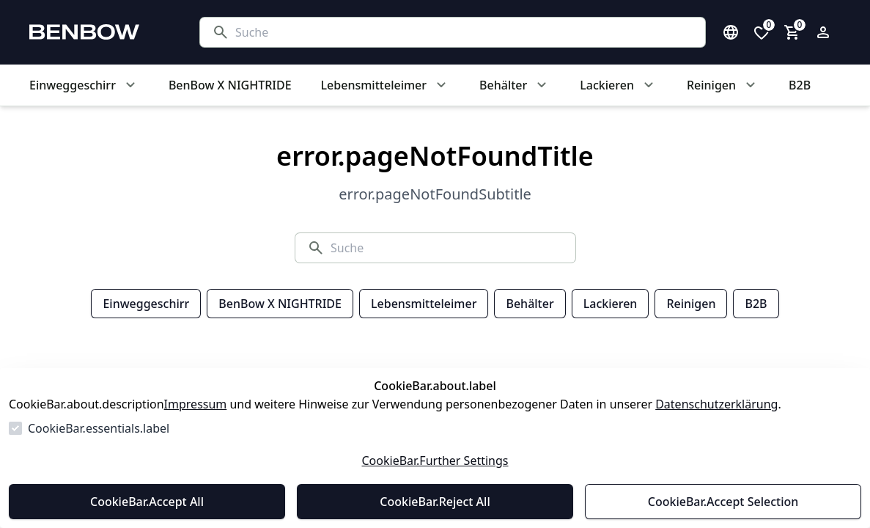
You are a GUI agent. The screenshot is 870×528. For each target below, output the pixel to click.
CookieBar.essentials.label (98, 428)
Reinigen (690, 304)
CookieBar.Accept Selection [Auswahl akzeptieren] (723, 502)
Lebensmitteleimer (423, 304)
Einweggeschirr (146, 304)
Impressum (195, 404)
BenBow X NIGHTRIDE (280, 304)
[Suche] (464, 32)
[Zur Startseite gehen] (99, 32)
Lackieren (610, 304)
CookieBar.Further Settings (434, 460)
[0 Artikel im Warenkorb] (792, 32)
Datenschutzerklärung (716, 404)
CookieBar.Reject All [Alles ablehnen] (435, 502)
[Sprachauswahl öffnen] (730, 32)
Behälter (529, 304)
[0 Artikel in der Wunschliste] (761, 32)
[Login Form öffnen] (823, 32)
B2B (756, 304)
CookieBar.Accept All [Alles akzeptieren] (147, 502)
